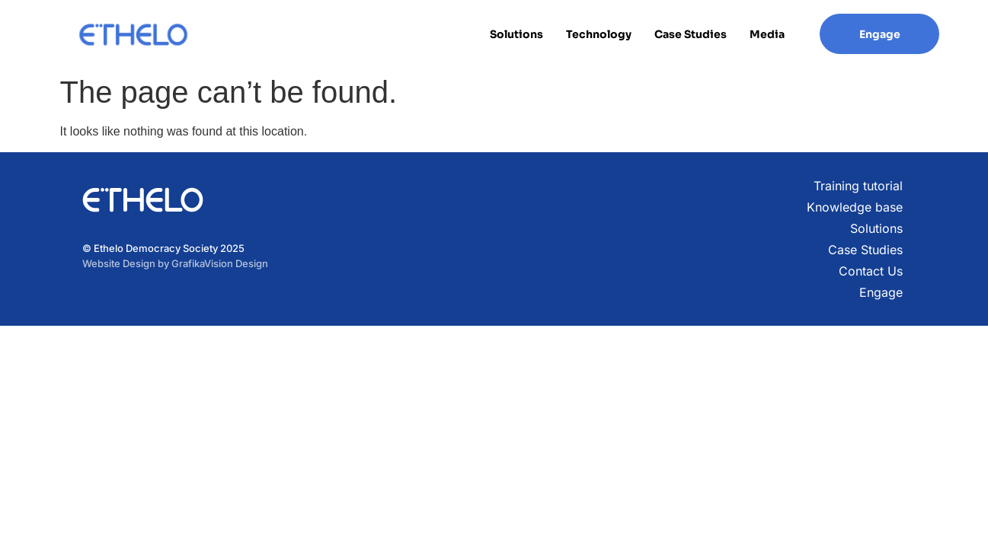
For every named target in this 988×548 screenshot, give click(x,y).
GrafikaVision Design (219, 263)
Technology (598, 34)
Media (767, 34)
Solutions (516, 34)
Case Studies (690, 34)
